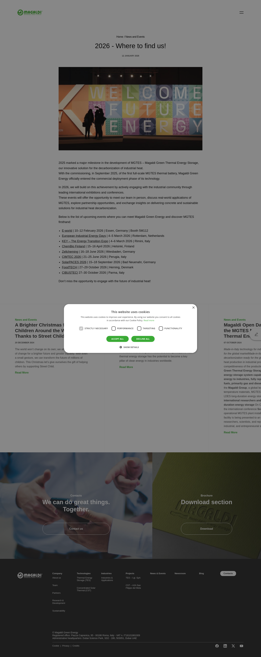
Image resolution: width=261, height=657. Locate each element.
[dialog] (130, 328)
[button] (130, 347)
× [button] (193, 307)
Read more (149, 320)
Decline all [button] (143, 338)
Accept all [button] (117, 338)
